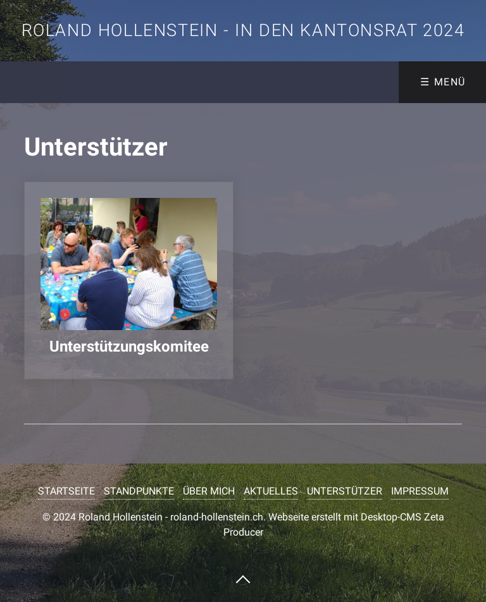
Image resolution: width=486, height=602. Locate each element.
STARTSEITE (66, 491)
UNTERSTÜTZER (344, 491)
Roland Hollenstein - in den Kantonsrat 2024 (243, 30)
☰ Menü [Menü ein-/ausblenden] (443, 82)
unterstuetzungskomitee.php (129, 280)
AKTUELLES (271, 491)
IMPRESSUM (420, 491)
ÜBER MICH (209, 491)
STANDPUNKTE (139, 491)
